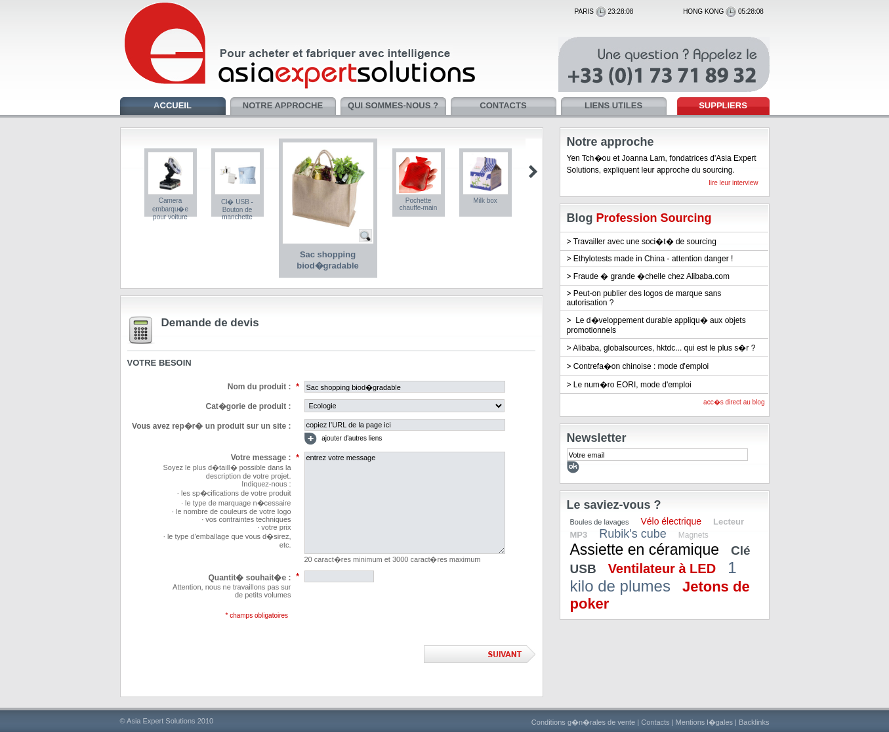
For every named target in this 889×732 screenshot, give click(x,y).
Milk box (485, 200)
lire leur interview (733, 182)
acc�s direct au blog (733, 402)
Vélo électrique (670, 521)
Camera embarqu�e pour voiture (170, 209)
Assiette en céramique (645, 549)
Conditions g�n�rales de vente (583, 722)
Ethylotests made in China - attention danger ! (653, 258)
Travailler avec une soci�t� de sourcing (644, 241)
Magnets (693, 535)
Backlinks (754, 722)
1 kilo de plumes (653, 577)
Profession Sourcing (654, 218)
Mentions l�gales (704, 722)
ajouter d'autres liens (343, 439)
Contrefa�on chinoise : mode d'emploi (641, 366)
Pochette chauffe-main (419, 204)
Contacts (655, 722)
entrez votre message (404, 503)
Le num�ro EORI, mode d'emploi (632, 384)
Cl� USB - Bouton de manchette (237, 209)
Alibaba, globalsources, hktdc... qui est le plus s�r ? (664, 348)
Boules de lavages (599, 522)
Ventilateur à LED (662, 568)
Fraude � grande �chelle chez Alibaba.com (651, 276)
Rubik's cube (633, 533)
